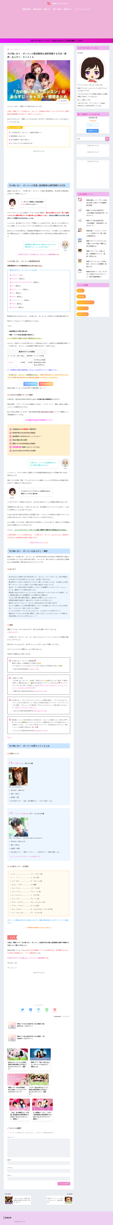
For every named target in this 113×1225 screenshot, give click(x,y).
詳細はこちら (92, 125)
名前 (9, 1120)
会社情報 (81, 296)
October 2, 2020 (34, 669)
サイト (9, 1136)
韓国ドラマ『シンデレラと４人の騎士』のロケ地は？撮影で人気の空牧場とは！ (96, 243)
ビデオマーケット (17, 300)
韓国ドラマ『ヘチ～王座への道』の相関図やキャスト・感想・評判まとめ (95, 253)
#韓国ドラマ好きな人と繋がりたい (26, 707)
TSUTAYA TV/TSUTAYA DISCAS (22, 282)
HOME (56, 1216)
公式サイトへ (92, 130)
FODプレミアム (17, 289)
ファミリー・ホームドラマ (83, 9)
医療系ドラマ (68, 9)
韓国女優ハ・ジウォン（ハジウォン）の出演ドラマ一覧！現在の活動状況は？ (96, 233)
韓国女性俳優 (37, 9)
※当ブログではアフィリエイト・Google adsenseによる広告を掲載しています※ (56, 40)
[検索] (107, 139)
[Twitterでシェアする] (22, 1010)
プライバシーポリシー (85, 302)
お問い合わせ (82, 314)
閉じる (9, 737)
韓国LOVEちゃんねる (56, 3)
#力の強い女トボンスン (56, 685)
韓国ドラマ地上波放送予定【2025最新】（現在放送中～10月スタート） (96, 223)
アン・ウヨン (16, 877)
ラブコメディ (66, 1016)
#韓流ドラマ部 (43, 685)
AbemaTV (15, 278)
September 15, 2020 (40, 730)
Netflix (14, 296)
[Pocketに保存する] (55, 1010)
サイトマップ (82, 308)
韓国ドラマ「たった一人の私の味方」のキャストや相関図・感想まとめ (96, 264)
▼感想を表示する (13, 632)
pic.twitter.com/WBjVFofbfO (27, 688)
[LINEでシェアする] (47, 1010)
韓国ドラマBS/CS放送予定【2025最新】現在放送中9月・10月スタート (97, 213)
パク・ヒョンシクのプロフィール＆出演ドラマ (25, 856)
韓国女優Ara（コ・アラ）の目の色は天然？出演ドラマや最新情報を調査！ (96, 202)
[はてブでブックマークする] (38, 1010)
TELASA (14, 307)
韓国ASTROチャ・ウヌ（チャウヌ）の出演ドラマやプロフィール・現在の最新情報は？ (96, 274)
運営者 (80, 290)
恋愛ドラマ (47, 9)
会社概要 (49, 1220)
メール (10, 1128)
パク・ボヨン (14, 763)
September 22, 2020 (40, 711)
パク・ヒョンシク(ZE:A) (18, 814)
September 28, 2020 (40, 691)
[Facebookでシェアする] (30, 1010)
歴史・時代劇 (57, 9)
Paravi (14, 304)
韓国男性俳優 (26, 9)
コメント (11, 1098)
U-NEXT (23, 204)
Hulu (13, 293)
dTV (13, 286)
